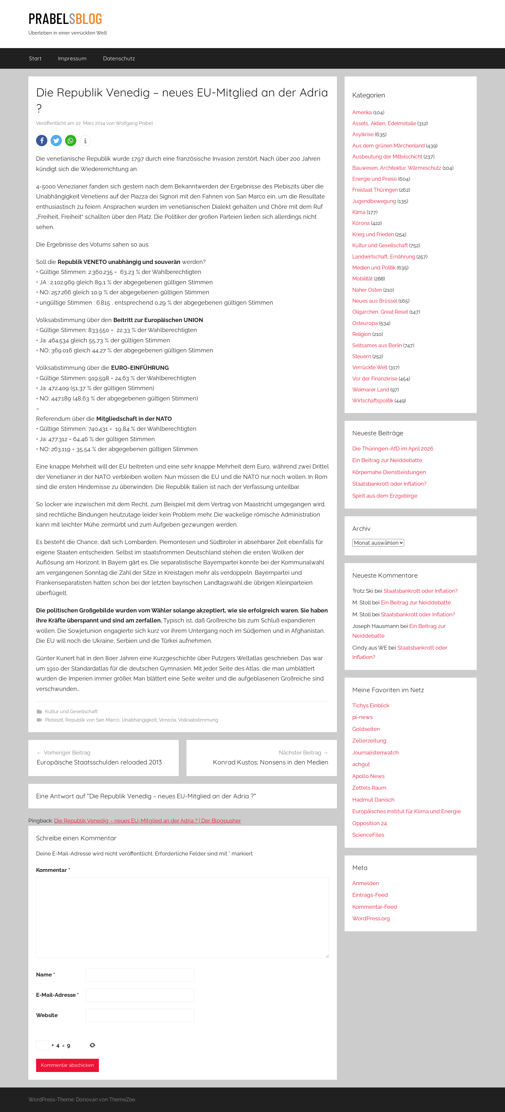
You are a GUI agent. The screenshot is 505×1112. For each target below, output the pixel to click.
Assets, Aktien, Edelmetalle (384, 123)
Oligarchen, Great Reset (380, 312)
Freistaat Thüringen (375, 190)
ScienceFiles (368, 835)
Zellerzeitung (369, 740)
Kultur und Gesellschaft (71, 711)
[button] (41, 140)
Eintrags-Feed (370, 895)
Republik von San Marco (92, 720)
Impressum (72, 58)
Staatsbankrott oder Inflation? (389, 483)
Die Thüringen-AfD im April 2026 (392, 448)
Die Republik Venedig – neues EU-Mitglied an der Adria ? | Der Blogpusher (147, 820)
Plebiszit (54, 720)
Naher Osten (367, 290)
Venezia (167, 720)
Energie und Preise (374, 179)
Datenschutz (119, 58)
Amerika (362, 112)
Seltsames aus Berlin (377, 345)
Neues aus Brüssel (374, 301)
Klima (359, 212)
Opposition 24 (369, 823)
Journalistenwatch (375, 752)
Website (47, 1015)
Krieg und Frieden (373, 234)
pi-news (362, 717)
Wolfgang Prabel (134, 123)
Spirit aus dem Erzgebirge (384, 495)
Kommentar (53, 870)
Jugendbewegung (374, 201)
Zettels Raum (369, 787)
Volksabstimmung (198, 720)
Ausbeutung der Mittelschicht (387, 157)
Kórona (361, 223)
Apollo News (368, 776)
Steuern (361, 356)
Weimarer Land (370, 390)
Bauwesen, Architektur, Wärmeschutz (396, 168)
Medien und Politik (373, 268)
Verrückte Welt (369, 367)
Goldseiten (366, 729)
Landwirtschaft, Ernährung (383, 257)
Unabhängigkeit (139, 720)
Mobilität (362, 279)
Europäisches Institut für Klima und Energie (406, 811)
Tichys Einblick (370, 705)
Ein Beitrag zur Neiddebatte (387, 460)
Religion (361, 334)
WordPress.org (371, 918)
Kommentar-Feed (374, 907)
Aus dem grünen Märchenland (388, 146)
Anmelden (365, 883)
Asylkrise (363, 134)
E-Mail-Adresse (57, 995)
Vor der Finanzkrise (374, 379)
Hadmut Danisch (373, 799)
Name (45, 974)
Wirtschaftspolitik (372, 401)
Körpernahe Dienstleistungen (389, 472)
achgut (361, 764)
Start (35, 58)
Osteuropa (365, 323)
